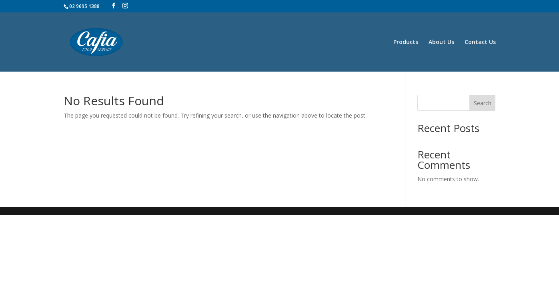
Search (482, 103)
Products (405, 42)
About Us (441, 42)
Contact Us (480, 42)
